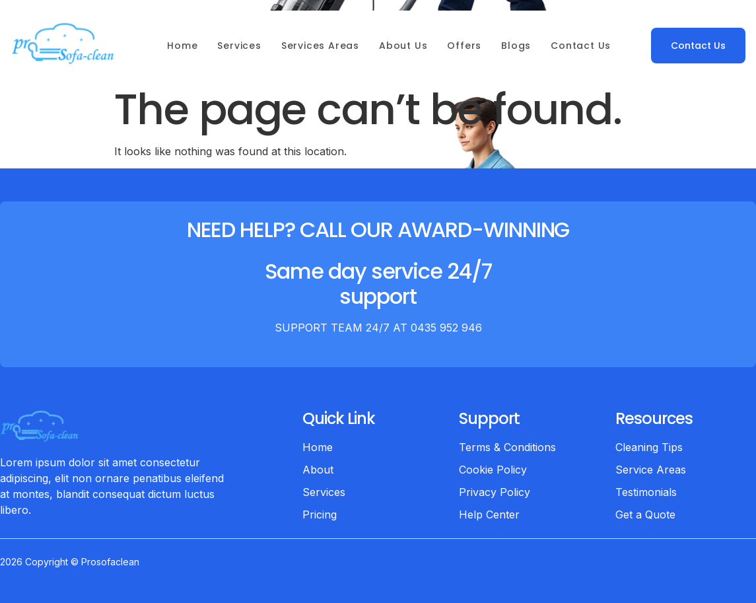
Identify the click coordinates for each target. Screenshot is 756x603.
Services (239, 45)
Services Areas (320, 45)
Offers (464, 45)
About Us (403, 45)
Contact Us (581, 45)
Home (182, 45)
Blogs (516, 45)
